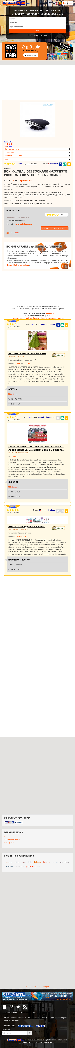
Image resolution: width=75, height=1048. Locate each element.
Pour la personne (48, 324)
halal (30, 862)
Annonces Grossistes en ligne (37, 986)
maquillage (64, 862)
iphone (37, 862)
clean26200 (15, 487)
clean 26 (13, 482)
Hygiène (51, 510)
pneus (37, 866)
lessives (55, 862)
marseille (9, 866)
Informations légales (59, 1018)
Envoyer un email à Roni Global (54, 228)
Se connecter (33, 1018)
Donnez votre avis (12, 149)
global (42, 318)
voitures (60, 318)
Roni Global (13, 210)
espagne (9, 862)
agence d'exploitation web (47, 1040)
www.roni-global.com (23, 224)
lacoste (46, 862)
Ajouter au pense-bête (14, 156)
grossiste (15, 318)
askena (14, 394)
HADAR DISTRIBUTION (19, 560)
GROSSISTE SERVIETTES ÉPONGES (27, 353)
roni (27, 318)
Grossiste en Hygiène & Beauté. (26, 526)
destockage (51, 318)
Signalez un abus (30, 163)
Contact (6, 1018)
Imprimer (8, 159)
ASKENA (12, 389)
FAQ (29, 263)
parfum (30, 866)
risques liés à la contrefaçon (18, 265)
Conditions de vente (11, 1021)
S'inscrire (44, 1018)
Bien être (54, 163)
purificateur (35, 318)
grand (22, 318)
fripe (24, 862)
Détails (20, 164)
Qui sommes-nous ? (12, 839)
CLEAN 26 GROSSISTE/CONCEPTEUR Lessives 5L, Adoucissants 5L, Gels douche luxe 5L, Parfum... (36, 448)
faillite (17, 862)
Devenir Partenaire (18, 1018)
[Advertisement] (37, 83)
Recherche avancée (37, 35)
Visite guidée (9, 843)
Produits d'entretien (46, 417)
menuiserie (19, 866)
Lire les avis (9, 152)
